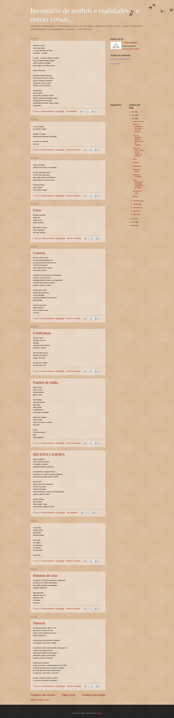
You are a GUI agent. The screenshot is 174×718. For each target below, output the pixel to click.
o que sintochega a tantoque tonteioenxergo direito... (138, 184)
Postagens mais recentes (42, 695)
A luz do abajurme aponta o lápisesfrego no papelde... (138, 140)
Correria (39, 253)
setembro (136, 207)
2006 (133, 225)
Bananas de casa (45, 575)
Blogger (99, 713)
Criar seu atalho (115, 63)
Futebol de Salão (45, 382)
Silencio (39, 623)
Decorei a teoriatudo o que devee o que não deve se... (138, 128)
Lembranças (42, 333)
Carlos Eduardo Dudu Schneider (120, 59)
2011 (133, 115)
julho (135, 214)
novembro (137, 201)
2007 (133, 222)
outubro (136, 204)
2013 (133, 112)
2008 (133, 219)
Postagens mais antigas (93, 695)
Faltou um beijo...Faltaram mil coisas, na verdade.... (138, 152)
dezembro (137, 121)
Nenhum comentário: (73, 150)
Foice (37, 210)
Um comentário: (72, 111)
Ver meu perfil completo (131, 49)
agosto (135, 211)
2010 (133, 119)
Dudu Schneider (131, 43)
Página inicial (68, 695)
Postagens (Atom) (43, 700)
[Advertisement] (128, 83)
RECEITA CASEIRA (49, 454)
